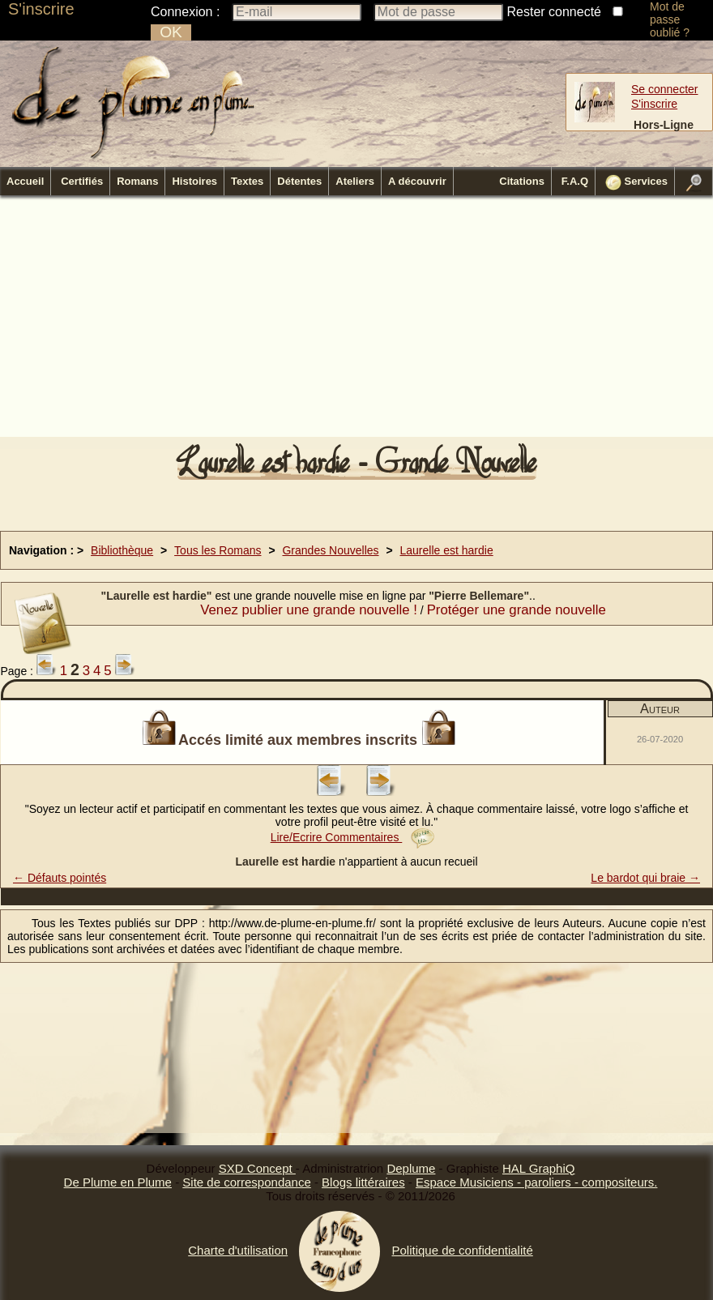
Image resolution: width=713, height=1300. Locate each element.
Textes (247, 181)
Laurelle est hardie (446, 550)
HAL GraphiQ (538, 1168)
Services (636, 182)
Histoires (194, 181)
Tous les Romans (217, 550)
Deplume (410, 1168)
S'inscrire (41, 9)
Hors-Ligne (664, 124)
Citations (521, 181)
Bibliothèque (122, 550)
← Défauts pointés (59, 877)
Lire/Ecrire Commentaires (353, 837)
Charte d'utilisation (238, 1250)
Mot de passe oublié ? (670, 19)
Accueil (25, 181)
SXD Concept (257, 1168)
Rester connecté (554, 12)
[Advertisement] (275, 320)
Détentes (299, 181)
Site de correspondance (246, 1182)
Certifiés (82, 181)
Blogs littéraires (363, 1182)
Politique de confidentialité (461, 1250)
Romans (137, 181)
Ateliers (354, 181)
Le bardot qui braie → (645, 877)
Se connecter (664, 89)
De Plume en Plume (118, 1182)
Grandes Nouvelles (330, 550)
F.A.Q (574, 181)
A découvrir (417, 181)
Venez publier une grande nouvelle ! (308, 610)
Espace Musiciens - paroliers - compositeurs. (536, 1182)
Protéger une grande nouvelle (516, 610)
